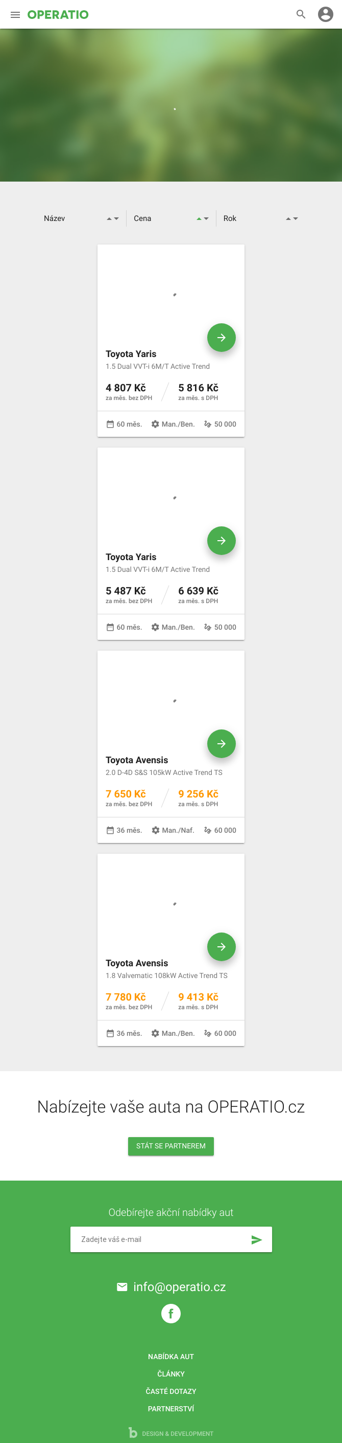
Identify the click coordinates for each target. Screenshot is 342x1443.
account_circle (325, 14)
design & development (171, 1432)
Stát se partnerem (171, 1146)
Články (170, 1374)
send (257, 1240)
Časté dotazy (171, 1392)
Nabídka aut (171, 1357)
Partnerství (171, 1409)
